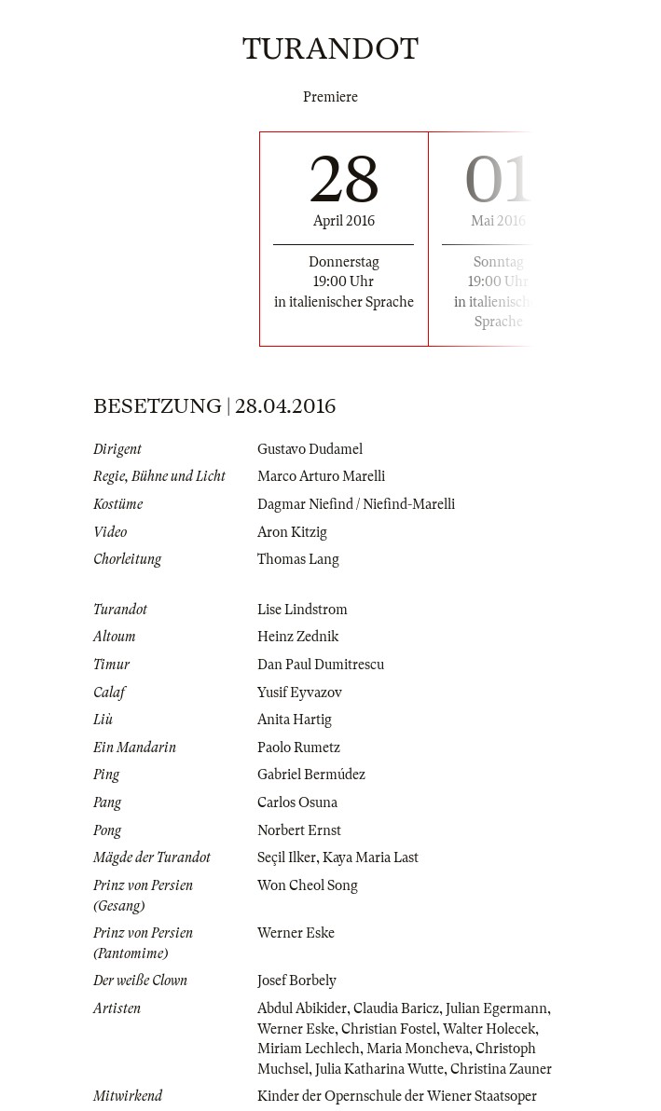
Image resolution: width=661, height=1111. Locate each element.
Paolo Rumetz (298, 747)
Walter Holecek (489, 1029)
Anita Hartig (294, 719)
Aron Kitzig (292, 532)
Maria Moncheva (417, 1048)
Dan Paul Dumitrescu (320, 664)
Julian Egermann (496, 1008)
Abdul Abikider (302, 1008)
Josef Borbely (297, 980)
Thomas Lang (298, 559)
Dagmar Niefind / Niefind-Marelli (356, 504)
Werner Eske (296, 933)
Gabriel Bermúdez (311, 774)
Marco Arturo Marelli (321, 476)
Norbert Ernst (299, 830)
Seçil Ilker (286, 857)
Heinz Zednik (297, 636)
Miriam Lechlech (308, 1048)
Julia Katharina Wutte (379, 1069)
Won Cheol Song (307, 885)
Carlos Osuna (297, 802)
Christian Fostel (388, 1029)
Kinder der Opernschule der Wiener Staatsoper (397, 1096)
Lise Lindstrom (302, 609)
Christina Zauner (501, 1069)
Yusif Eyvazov (299, 692)
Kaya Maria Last (371, 857)
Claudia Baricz (396, 1008)
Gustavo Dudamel (310, 449)
